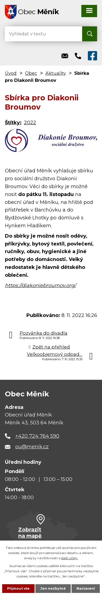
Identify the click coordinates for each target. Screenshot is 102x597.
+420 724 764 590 (37, 436)
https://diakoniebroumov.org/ (40, 285)
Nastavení (85, 588)
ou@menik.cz (32, 447)
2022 (30, 123)
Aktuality (55, 73)
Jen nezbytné (53, 588)
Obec (31, 73)
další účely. (69, 558)
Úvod (11, 73)
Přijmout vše (18, 588)
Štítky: (13, 123)
